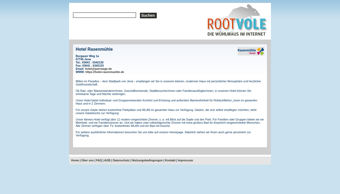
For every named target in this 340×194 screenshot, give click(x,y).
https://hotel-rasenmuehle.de (105, 72)
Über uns (88, 160)
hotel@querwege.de (98, 68)
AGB (107, 160)
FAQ (99, 160)
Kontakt (170, 160)
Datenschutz (121, 160)
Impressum (185, 160)
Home (75, 160)
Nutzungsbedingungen (147, 160)
